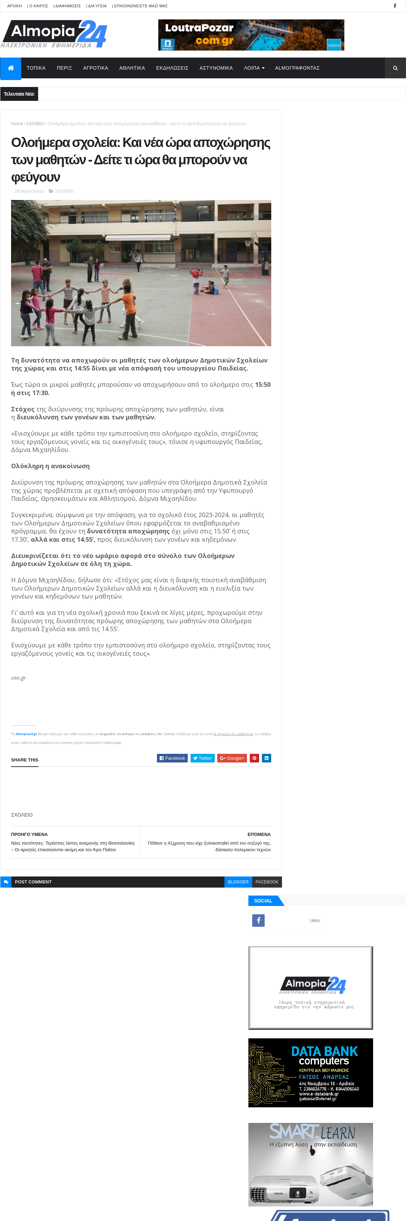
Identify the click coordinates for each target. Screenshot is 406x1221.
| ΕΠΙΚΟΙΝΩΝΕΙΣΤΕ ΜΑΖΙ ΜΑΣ (140, 6)
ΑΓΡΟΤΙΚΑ (95, 68)
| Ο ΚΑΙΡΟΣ (37, 6)
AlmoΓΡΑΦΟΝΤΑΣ (297, 68)
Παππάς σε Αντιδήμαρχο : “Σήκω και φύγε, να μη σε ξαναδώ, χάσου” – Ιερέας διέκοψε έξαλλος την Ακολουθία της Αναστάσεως (356, 581)
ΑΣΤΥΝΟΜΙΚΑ (216, 68)
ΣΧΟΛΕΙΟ (35, 124)
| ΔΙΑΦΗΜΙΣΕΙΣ (67, 6)
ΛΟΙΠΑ (252, 68)
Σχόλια (374, 794)
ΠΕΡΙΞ (64, 68)
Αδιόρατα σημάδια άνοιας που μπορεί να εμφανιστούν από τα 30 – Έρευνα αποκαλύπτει (355, 637)
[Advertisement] (137, 800)
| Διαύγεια (96, 6)
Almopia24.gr (26, 745)
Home (17, 124)
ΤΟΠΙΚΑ (36, 68)
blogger (223, 899)
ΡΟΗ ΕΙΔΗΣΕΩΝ (311, 794)
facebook (251, 899)
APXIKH (14, 6)
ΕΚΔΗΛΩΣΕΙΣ (172, 68)
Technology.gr (109, 1211)
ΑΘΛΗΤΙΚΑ (132, 68)
